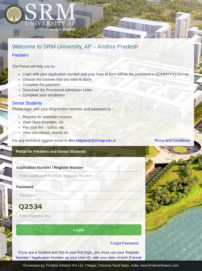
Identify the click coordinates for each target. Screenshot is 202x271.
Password (24, 187)
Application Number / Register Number (50, 167)
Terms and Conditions (172, 140)
